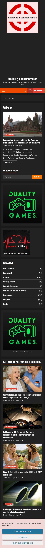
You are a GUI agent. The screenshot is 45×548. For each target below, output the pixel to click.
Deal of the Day (8, 268)
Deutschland (9, 134)
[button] (3, 90)
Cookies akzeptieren (22, 531)
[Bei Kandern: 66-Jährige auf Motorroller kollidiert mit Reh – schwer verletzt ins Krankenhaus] (22, 416)
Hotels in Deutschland (10, 286)
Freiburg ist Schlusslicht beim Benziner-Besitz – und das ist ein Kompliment (22, 510)
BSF (6, 146)
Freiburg (6, 277)
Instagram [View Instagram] (34, 90)
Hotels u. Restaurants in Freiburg (14, 290)
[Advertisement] (22, 54)
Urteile (5, 304)
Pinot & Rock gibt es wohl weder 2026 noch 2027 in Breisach (22, 473)
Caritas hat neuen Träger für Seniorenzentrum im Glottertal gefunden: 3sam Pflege (22, 396)
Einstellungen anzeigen (22, 543)
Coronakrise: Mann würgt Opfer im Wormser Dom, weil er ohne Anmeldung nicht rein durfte (22, 124)
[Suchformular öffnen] (25, 91)
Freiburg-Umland (9, 281)
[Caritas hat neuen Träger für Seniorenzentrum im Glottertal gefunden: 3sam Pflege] (22, 379)
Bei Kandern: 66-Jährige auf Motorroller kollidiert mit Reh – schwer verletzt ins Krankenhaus (19, 435)
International (7, 295)
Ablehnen (23, 537)
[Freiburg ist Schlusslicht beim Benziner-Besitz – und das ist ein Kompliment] (22, 493)
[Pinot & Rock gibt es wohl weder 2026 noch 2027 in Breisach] (22, 456)
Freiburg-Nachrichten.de (22, 78)
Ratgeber (6, 299)
